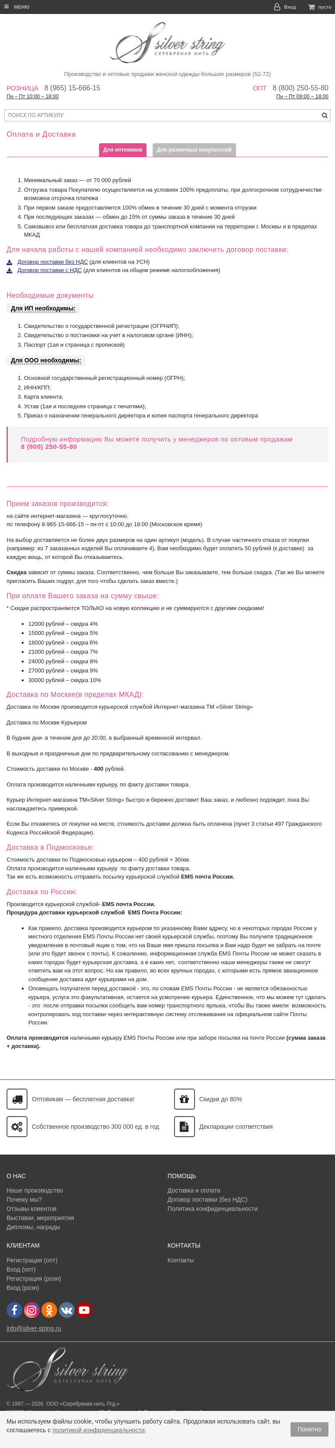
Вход (290, 7)
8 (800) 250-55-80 (300, 88)
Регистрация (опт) (32, 1260)
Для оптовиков (122, 150)
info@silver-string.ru (34, 1328)
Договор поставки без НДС (52, 262)
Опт (260, 88)
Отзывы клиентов (31, 1208)
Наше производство (35, 1190)
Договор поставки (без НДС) (207, 1199)
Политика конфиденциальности (213, 1208)
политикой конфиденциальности (98, 1430)
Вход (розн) (23, 1287)
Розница (22, 88)
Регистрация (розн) (34, 1278)
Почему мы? (24, 1199)
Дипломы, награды (33, 1227)
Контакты (181, 1260)
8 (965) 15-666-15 (72, 88)
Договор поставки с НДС (49, 270)
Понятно (309, 1429)
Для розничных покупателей (194, 150)
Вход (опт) (21, 1269)
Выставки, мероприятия (40, 1217)
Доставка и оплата (194, 1190)
